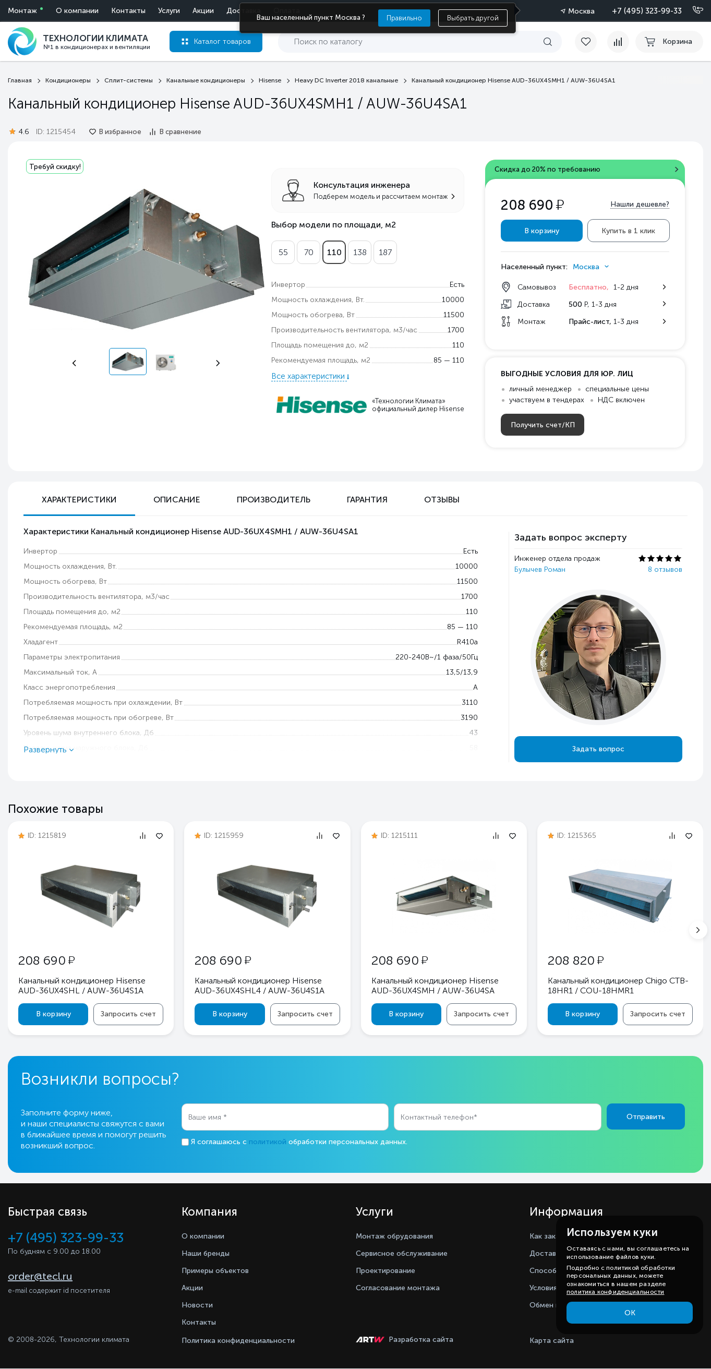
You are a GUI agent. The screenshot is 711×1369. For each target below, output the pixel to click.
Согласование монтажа (403, 1288)
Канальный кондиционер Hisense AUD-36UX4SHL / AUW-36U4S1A (84, 985)
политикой (267, 1142)
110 (334, 250)
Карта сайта (551, 1341)
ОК (629, 1312)
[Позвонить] (691, 10)
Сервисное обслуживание (408, 1253)
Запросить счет (127, 1014)
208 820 (578, 959)
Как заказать (555, 1236)
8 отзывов (665, 570)
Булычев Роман (539, 570)
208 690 (49, 959)
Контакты (201, 1322)
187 (385, 250)
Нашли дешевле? (639, 205)
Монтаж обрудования (399, 1236)
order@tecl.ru (40, 1278)
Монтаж (22, 10)
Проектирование (389, 1271)
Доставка (141, 10)
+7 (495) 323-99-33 (647, 11)
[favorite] (587, 42)
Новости (199, 1305)
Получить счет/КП (543, 426)
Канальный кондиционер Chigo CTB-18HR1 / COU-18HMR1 (610, 985)
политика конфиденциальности (615, 1291)
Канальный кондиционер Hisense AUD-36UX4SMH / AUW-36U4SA (437, 985)
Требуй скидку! (58, 167)
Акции (101, 10)
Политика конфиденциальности (238, 1341)
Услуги (67, 10)
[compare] (614, 42)
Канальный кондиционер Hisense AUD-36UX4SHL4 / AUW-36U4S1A (262, 985)
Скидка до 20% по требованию (555, 170)
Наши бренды (209, 1253)
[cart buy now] (669, 42)
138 (360, 250)
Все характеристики (309, 374)
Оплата (184, 10)
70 (309, 250)
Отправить (645, 1117)
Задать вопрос (598, 750)
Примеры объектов (220, 1271)
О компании (231, 10)
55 (283, 250)
